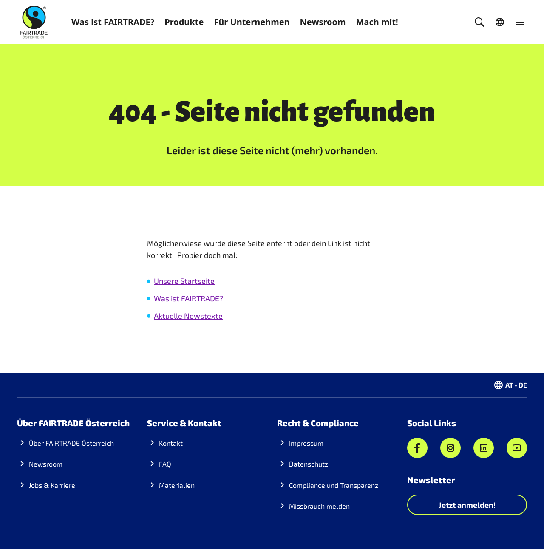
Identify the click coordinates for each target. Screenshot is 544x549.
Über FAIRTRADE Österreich (71, 443)
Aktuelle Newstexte (188, 315)
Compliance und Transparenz (333, 485)
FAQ (165, 464)
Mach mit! (377, 22)
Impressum (306, 443)
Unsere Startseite (184, 281)
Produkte (184, 22)
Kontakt (171, 443)
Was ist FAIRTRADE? (112, 22)
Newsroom (323, 22)
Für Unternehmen (251, 22)
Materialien (177, 485)
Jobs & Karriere (52, 485)
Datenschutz (308, 464)
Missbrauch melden (319, 506)
